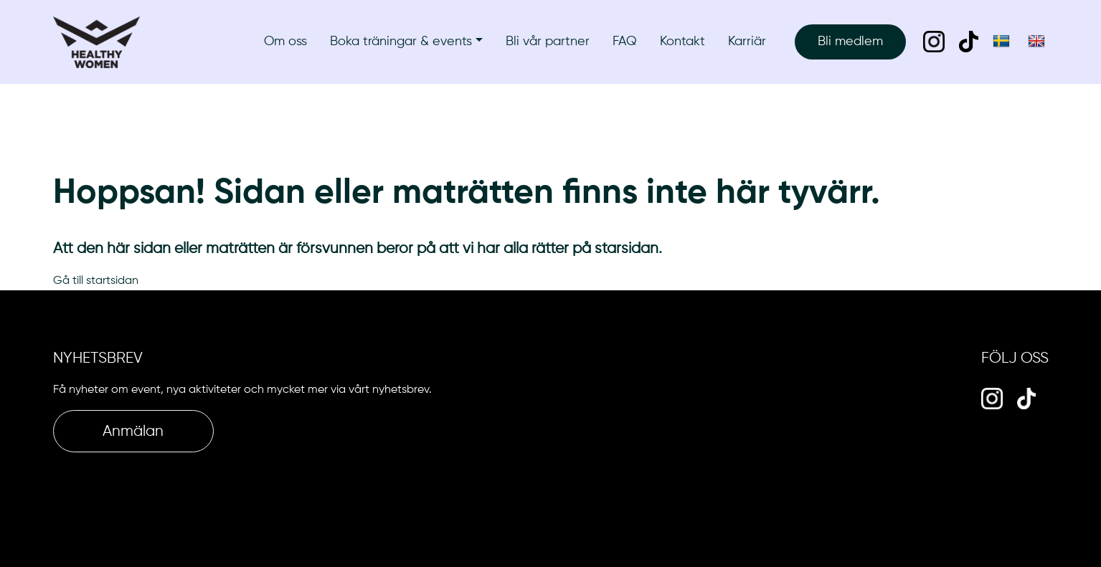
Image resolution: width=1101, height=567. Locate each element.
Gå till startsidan (95, 281)
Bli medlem (850, 41)
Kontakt (682, 41)
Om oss (285, 41)
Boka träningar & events (401, 41)
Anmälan (133, 431)
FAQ (625, 41)
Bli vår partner (548, 41)
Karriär (747, 41)
